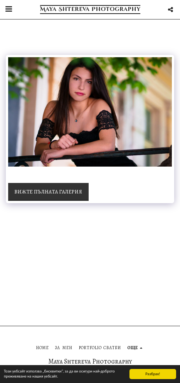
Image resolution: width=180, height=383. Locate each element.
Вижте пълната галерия (48, 191)
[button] (8, 9)
